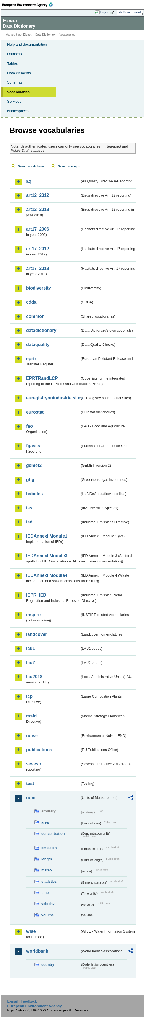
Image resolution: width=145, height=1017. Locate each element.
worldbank (37, 951)
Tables (12, 63)
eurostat (35, 412)
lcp (29, 696)
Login (104, 12)
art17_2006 (37, 229)
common (35, 316)
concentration (53, 834)
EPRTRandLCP (42, 378)
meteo (46, 870)
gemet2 (34, 465)
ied (29, 522)
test (30, 783)
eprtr (31, 358)
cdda (31, 302)
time (45, 892)
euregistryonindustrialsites (53, 398)
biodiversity (38, 288)
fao (29, 426)
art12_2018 (37, 209)
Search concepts (69, 166)
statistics (49, 881)
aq (28, 181)
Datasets (14, 54)
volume (47, 915)
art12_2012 (37, 195)
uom (31, 797)
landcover (36, 634)
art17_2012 (37, 248)
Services (14, 101)
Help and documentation (27, 44)
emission (49, 848)
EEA (29, 4)
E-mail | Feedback (22, 1001)
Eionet (27, 34)
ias (29, 507)
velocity (48, 904)
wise (31, 931)
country (47, 964)
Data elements (19, 73)
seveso (33, 764)
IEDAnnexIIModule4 (46, 575)
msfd (31, 716)
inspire (33, 614)
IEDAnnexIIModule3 (46, 555)
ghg (30, 479)
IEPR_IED (36, 595)
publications (39, 749)
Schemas (15, 82)
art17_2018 (37, 268)
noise (32, 735)
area (45, 822)
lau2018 (34, 676)
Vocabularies (18, 92)
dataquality (37, 344)
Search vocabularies (31, 166)
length (46, 859)
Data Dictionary (45, 34)
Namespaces (18, 111)
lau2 (30, 662)
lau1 (30, 648)
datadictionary (41, 330)
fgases (33, 445)
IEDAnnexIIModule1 (46, 536)
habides (34, 493)
